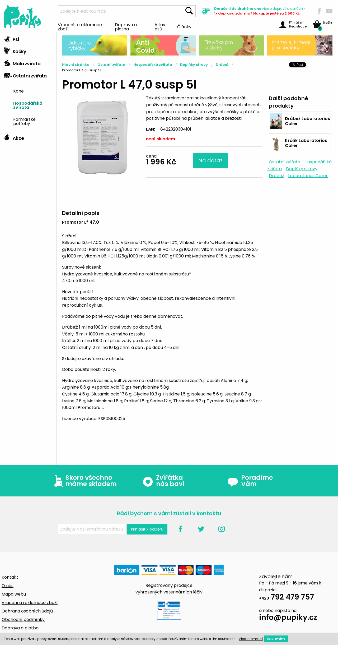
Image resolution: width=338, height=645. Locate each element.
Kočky (15, 50)
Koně (18, 90)
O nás (7, 586)
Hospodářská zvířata (27, 105)
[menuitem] (32, 90)
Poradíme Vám (250, 480)
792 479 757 (286, 597)
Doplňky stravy (194, 64)
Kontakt (10, 577)
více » (283, 8)
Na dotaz (210, 160)
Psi (11, 38)
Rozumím (276, 639)
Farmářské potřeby (24, 121)
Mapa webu (14, 594)
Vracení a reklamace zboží (80, 26)
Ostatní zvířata (25, 74)
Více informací (251, 639)
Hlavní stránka (76, 64)
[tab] (28, 38)
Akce (14, 136)
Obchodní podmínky (23, 619)
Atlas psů (159, 26)
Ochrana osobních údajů (27, 611)
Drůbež (222, 64)
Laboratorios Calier (308, 176)
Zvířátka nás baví (163, 480)
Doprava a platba (126, 26)
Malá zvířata (22, 62)
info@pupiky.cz (288, 618)
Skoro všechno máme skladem (84, 480)
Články (184, 26)
